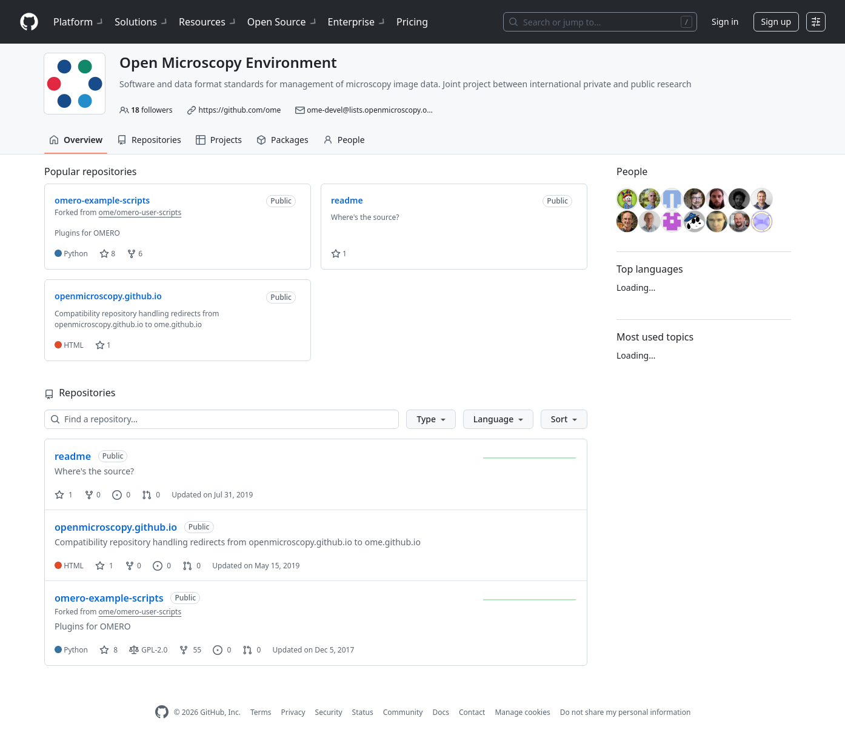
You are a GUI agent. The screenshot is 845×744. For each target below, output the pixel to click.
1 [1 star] (64, 495)
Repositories (149, 139)
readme (73, 456)
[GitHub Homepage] (162, 712)
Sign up (776, 21)
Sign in (725, 21)
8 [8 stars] (108, 650)
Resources (208, 21)
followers (151, 110)
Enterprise (357, 21)
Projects (219, 139)
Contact (472, 712)
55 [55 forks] (190, 650)
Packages (282, 139)
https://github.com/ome (240, 110)
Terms (261, 712)
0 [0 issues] (121, 495)
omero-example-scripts (109, 598)
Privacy (293, 712)
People (344, 139)
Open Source (282, 21)
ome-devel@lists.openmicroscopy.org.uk (375, 110)
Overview (75, 139)
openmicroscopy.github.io (116, 527)
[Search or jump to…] (600, 22)
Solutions (142, 21)
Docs (440, 712)
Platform (79, 21)
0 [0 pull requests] (151, 495)
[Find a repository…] (221, 419)
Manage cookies (522, 712)
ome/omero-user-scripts (140, 212)
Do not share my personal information (625, 712)
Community (403, 712)
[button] (430, 419)
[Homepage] (29, 22)
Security (328, 712)
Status (362, 712)
